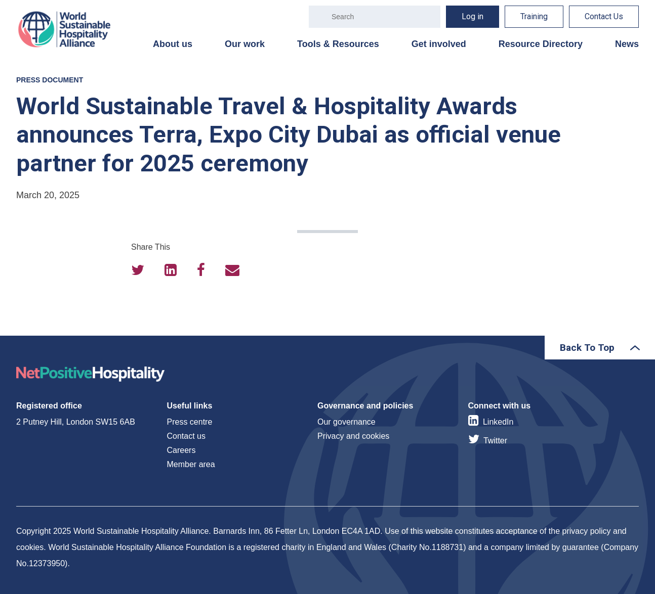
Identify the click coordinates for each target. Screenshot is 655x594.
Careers (181, 450)
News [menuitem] (627, 44)
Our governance (346, 422)
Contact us (186, 436)
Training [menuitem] (534, 16)
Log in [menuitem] (472, 16)
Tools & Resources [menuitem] (338, 44)
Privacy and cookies (353, 436)
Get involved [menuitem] (439, 44)
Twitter (495, 440)
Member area (191, 464)
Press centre (190, 422)
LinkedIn (498, 422)
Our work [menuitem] (245, 44)
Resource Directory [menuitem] (541, 44)
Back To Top (587, 347)
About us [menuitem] (172, 44)
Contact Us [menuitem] (604, 16)
